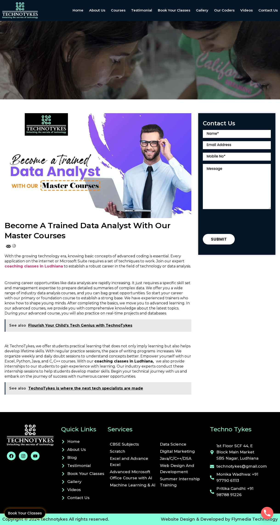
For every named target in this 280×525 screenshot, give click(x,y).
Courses (118, 10)
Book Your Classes (25, 513)
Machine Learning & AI (132, 485)
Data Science (173, 444)
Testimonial (141, 10)
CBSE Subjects (124, 444)
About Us (97, 10)
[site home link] (29, 10)
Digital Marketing (177, 451)
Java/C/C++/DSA (175, 458)
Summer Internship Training (180, 482)
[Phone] (267, 513)
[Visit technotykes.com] (32, 435)
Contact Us (268, 10)
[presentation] (238, 223)
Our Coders (224, 10)
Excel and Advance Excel (129, 461)
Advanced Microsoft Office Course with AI (131, 474)
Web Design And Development (177, 468)
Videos (246, 10)
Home (78, 10)
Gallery (202, 10)
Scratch (117, 451)
